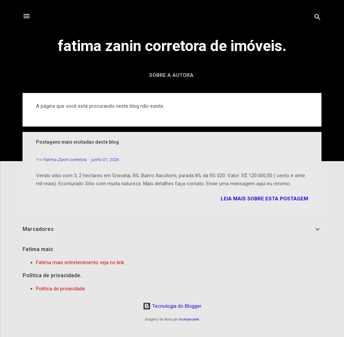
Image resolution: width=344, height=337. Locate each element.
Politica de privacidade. (61, 289)
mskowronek (189, 319)
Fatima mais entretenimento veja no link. (80, 262)
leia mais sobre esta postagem (264, 199)
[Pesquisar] (317, 18)
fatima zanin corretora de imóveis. (172, 46)
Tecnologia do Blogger (172, 306)
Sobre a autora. (172, 75)
